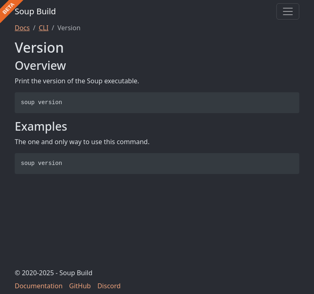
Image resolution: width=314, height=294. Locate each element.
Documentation (39, 285)
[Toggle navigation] (287, 11)
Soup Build (35, 11)
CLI (44, 27)
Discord (109, 285)
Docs (22, 27)
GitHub (80, 285)
